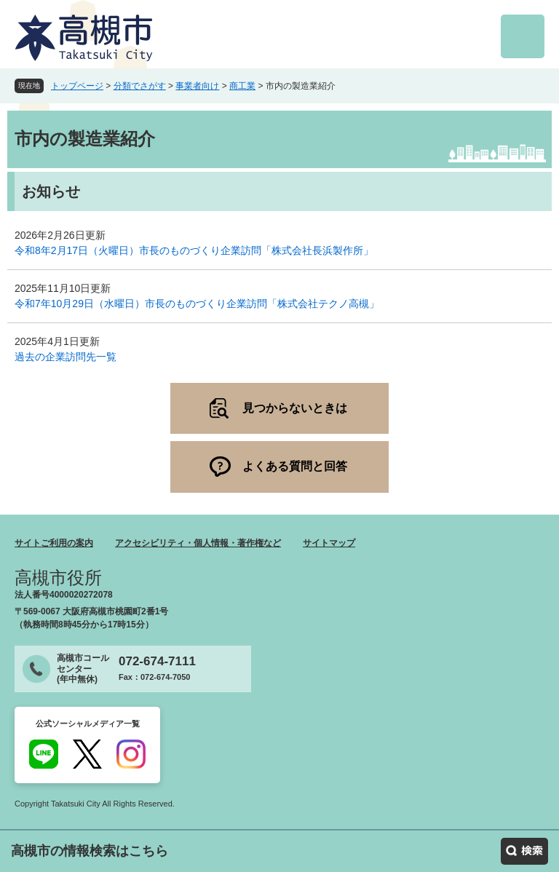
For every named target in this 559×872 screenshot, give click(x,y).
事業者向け (197, 86)
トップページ (77, 86)
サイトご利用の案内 (54, 543)
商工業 (242, 86)
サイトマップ (329, 543)
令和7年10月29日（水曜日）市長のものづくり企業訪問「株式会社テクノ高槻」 (197, 303)
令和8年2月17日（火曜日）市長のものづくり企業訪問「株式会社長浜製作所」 (194, 250)
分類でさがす (140, 86)
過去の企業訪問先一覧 (65, 356)
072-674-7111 (157, 661)
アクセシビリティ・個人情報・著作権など (198, 543)
